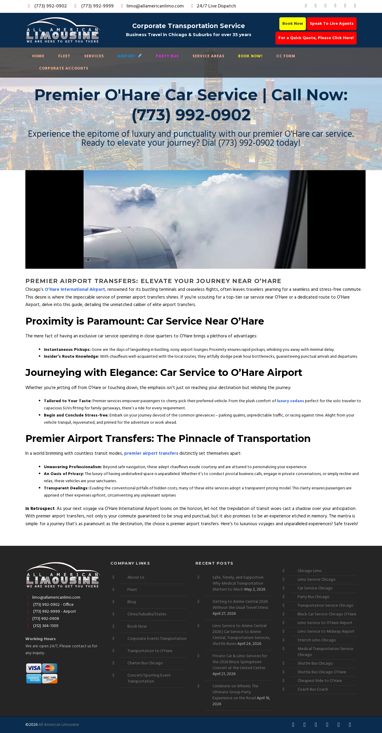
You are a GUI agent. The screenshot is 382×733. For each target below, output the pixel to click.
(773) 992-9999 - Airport (50, 611)
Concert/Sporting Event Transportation (149, 678)
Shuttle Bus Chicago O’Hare (322, 672)
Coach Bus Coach (313, 689)
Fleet (64, 56)
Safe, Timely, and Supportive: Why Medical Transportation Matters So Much (238, 583)
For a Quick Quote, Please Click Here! (316, 38)
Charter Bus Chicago (145, 663)
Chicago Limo (310, 571)
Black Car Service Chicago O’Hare (327, 614)
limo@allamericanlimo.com (151, 6)
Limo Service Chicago (317, 579)
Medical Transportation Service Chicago (325, 652)
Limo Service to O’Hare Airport (325, 623)
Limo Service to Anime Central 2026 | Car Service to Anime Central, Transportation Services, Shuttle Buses (241, 635)
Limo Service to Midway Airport (326, 631)
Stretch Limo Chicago (317, 640)
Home (38, 56)
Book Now (292, 23)
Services (94, 56)
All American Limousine (58, 724)
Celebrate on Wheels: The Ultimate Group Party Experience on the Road (235, 692)
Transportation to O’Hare (149, 651)
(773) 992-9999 (92, 6)
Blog (131, 602)
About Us (135, 577)
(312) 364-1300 (41, 626)
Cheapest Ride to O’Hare (320, 680)
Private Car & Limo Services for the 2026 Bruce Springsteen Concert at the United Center (239, 662)
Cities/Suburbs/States (146, 614)
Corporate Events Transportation (157, 638)
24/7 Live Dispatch (212, 6)
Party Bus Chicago (313, 597)
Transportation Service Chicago (326, 605)
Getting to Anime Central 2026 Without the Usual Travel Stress (240, 604)
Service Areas (208, 56)
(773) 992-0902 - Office (49, 604)
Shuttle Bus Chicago (315, 663)
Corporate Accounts (63, 68)
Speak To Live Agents (332, 23)
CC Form (285, 56)
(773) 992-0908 (42, 618)
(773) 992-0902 (46, 6)
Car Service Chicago (315, 588)
